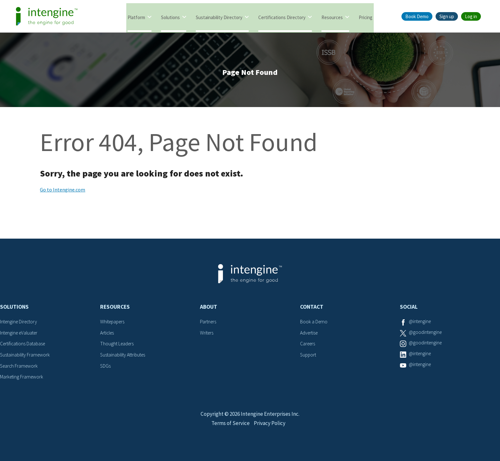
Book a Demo (314, 324)
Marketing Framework (22, 378)
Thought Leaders (118, 345)
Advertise (310, 334)
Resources (332, 17)
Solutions (170, 17)
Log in (471, 16)
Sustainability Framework (26, 356)
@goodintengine (426, 334)
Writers (207, 334)
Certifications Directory (281, 17)
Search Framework (20, 367)
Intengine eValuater (20, 334)
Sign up (446, 16)
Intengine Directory (20, 324)
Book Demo (417, 16)
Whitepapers (113, 324)
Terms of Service (230, 431)
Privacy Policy (270, 431)
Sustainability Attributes (124, 356)
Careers (308, 345)
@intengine (421, 324)
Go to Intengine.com (62, 192)
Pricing (365, 17)
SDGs (105, 367)
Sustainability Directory (219, 17)
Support (308, 356)
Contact (311, 309)
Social (409, 309)
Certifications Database (24, 345)
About (208, 309)
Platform (136, 17)
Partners (208, 324)
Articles (107, 334)
